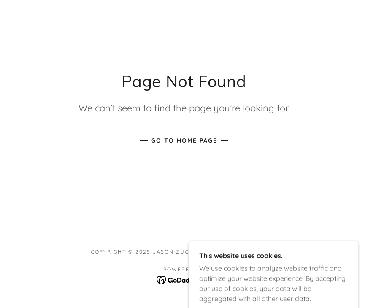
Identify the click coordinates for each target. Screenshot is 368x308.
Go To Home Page (184, 140)
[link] (184, 279)
